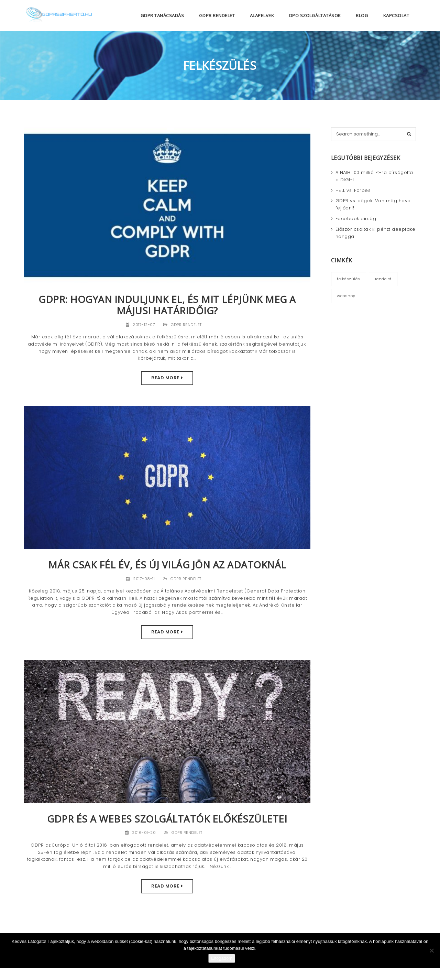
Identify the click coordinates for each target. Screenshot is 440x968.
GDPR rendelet (186, 324)
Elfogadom (221, 958)
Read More (165, 377)
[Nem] (431, 950)
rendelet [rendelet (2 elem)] (383, 279)
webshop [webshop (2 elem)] (346, 295)
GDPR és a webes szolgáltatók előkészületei (167, 818)
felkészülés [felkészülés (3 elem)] (348, 279)
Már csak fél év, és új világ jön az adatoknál (167, 564)
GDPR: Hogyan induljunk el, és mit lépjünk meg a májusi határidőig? (167, 305)
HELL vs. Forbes (353, 190)
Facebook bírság (356, 218)
